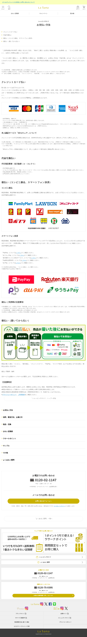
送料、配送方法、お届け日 (12, 417)
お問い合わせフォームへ (43, 501)
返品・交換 (7, 424)
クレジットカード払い (10, 32)
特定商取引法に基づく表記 (21, 622)
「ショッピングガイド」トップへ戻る (43, 398)
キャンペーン (43, 13)
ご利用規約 (21, 394)
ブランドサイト (20, 613)
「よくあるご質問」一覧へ (43, 518)
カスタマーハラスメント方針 (22, 626)
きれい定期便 (15, 13)
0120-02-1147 (45, 573)
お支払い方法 (8, 410)
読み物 (72, 13)
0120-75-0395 (45, 587)
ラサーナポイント (9, 438)
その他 (5, 453)
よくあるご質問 (8, 460)
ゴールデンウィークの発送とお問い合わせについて (18, 2)
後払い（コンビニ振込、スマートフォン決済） (18, 38)
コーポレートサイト (59, 506)
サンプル (6, 446)
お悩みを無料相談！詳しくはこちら (43, 595)
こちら (18, 252)
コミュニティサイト (63, 618)
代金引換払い (7, 35)
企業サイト (63, 613)
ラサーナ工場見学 (20, 618)
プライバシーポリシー (9, 394)
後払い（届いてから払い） (11, 41)
